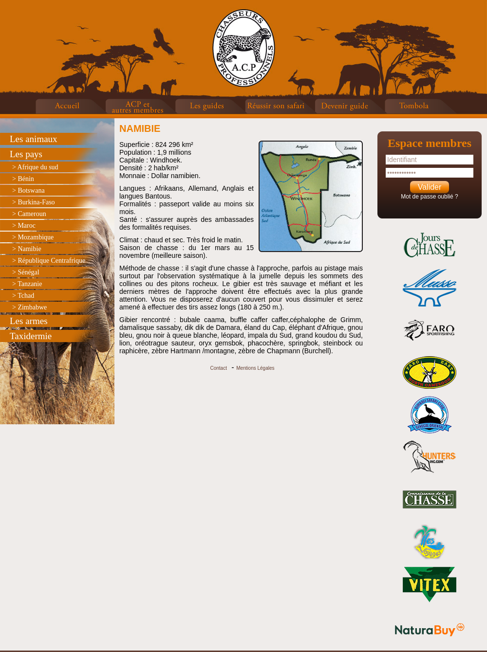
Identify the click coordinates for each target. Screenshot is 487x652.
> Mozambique (33, 237)
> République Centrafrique (48, 260)
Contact (218, 368)
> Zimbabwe (29, 307)
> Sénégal (25, 272)
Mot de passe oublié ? (429, 196)
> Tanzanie (27, 284)
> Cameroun (29, 213)
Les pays (26, 154)
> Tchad (23, 295)
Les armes (29, 321)
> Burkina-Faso (33, 202)
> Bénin (23, 178)
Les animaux (33, 139)
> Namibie (26, 249)
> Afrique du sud (35, 167)
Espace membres (429, 143)
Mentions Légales (255, 368)
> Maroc (24, 225)
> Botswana (28, 190)
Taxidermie (31, 336)
